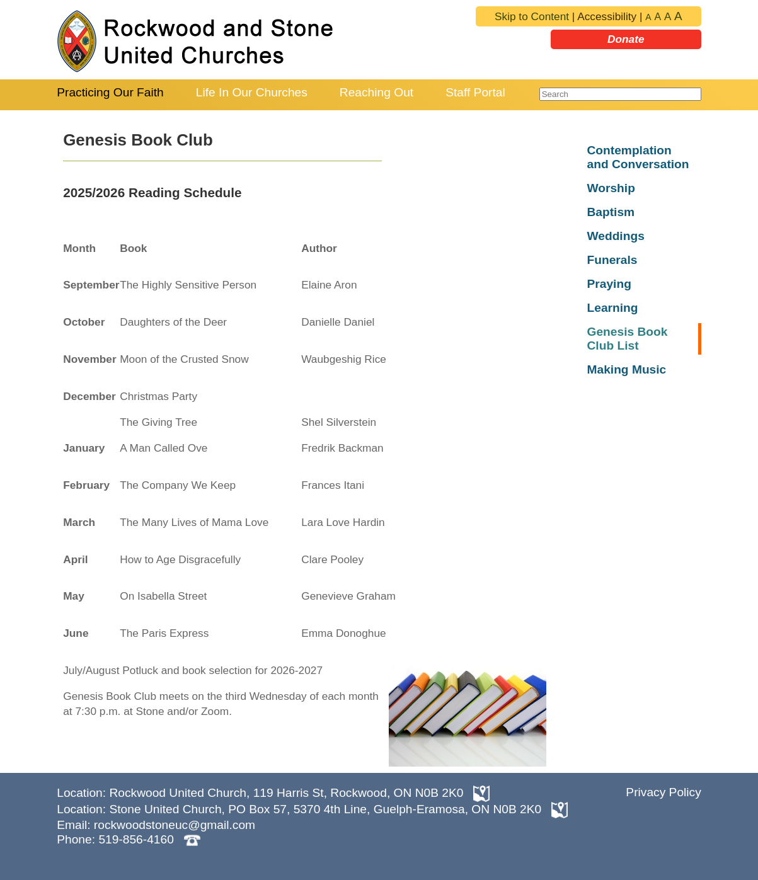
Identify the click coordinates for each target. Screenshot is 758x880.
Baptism (611, 212)
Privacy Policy (663, 792)
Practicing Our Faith (110, 92)
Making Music (626, 369)
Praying (609, 283)
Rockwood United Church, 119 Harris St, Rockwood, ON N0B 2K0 (287, 792)
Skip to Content (532, 16)
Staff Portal (475, 92)
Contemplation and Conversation (638, 157)
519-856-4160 (136, 839)
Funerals (612, 259)
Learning (612, 307)
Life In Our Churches (251, 92)
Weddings (615, 236)
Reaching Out (376, 92)
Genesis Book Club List (627, 338)
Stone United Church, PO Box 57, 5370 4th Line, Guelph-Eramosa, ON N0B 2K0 (325, 809)
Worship (611, 188)
